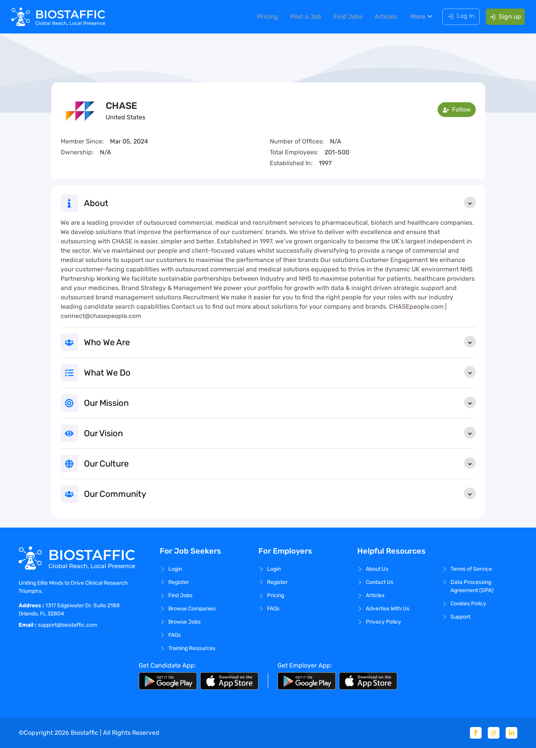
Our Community (280, 493)
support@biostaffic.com (67, 625)
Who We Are (280, 342)
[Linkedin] (511, 733)
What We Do (280, 372)
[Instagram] (493, 733)
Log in (458, 16)
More (415, 17)
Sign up (503, 17)
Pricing (265, 17)
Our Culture (280, 463)
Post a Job (303, 17)
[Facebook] (476, 733)
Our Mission (280, 402)
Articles (383, 17)
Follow (457, 109)
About (280, 202)
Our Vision (280, 433)
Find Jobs (345, 17)
